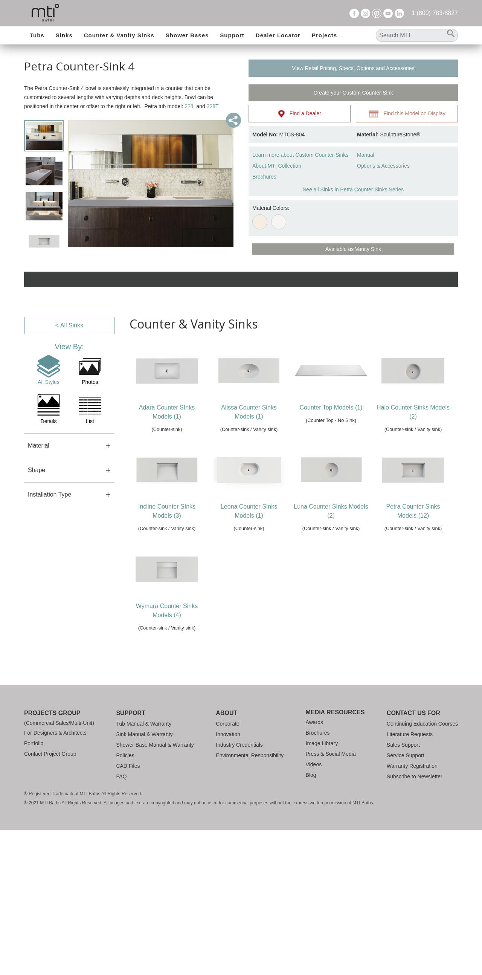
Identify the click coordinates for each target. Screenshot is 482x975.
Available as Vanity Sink (353, 249)
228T (213, 106)
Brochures (264, 177)
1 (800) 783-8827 (435, 13)
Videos (314, 764)
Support (232, 35)
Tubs (37, 35)
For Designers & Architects (55, 733)
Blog (311, 775)
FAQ (121, 776)
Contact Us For (413, 713)
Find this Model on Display (406, 113)
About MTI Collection (276, 166)
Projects (324, 35)
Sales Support (403, 745)
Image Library (322, 743)
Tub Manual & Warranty (143, 724)
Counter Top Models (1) (331, 407)
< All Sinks (69, 325)
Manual (365, 155)
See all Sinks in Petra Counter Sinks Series (353, 189)
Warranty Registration (412, 766)
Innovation (228, 734)
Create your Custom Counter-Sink (353, 93)
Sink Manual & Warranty (144, 734)
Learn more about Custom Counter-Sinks (300, 155)
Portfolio (33, 743)
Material (38, 445)
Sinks (64, 35)
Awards (314, 722)
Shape (36, 470)
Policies (125, 755)
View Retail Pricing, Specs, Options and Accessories (353, 68)
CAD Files (128, 766)
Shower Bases (187, 35)
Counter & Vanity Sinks (119, 35)
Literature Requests (410, 734)
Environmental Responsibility (250, 755)
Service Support (405, 755)
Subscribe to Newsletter (414, 776)
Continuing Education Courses (422, 724)
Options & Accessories (383, 166)
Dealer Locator (278, 35)
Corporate (227, 724)
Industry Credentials (239, 745)
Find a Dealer (299, 113)
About (226, 713)
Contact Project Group (50, 754)
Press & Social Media (331, 754)
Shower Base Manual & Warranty (155, 745)
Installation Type (49, 494)
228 (189, 106)
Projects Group (52, 713)
